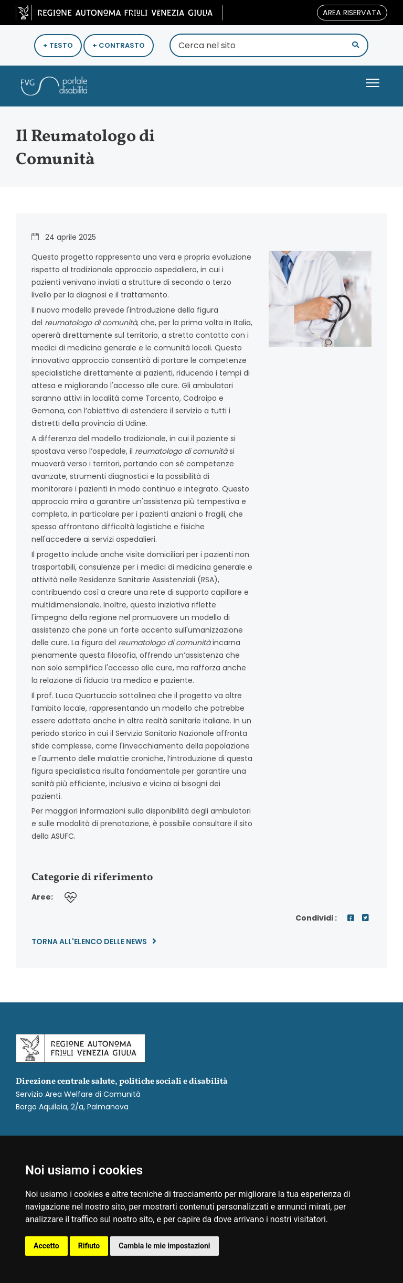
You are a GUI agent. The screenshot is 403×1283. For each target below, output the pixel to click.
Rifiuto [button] (89, 1246)
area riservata (352, 12)
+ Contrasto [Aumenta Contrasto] (118, 45)
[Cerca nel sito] (268, 45)
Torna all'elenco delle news (93, 941)
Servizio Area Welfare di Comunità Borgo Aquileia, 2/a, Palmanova (201, 1073)
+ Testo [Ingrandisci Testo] (58, 45)
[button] (355, 45)
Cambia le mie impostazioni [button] (164, 1246)
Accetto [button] (46, 1246)
